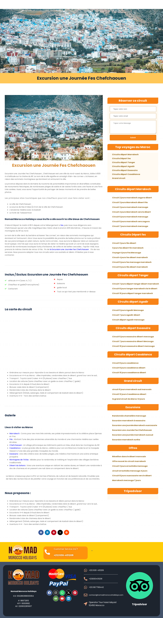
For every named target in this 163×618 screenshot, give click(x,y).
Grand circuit (118, 178)
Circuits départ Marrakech (125, 154)
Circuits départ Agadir (123, 166)
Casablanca (15, 448)
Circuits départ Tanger (123, 162)
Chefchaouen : (16, 445)
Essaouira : (14, 454)
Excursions (133, 407)
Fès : (11, 439)
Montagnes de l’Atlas (19, 459)
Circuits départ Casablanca (126, 174)
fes (62, 225)
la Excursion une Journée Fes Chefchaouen (69, 249)
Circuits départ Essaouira (125, 170)
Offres (133, 448)
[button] (41, 532)
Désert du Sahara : (17, 465)
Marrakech (14, 433)
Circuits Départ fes (121, 158)
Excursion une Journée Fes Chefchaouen (53, 165)
